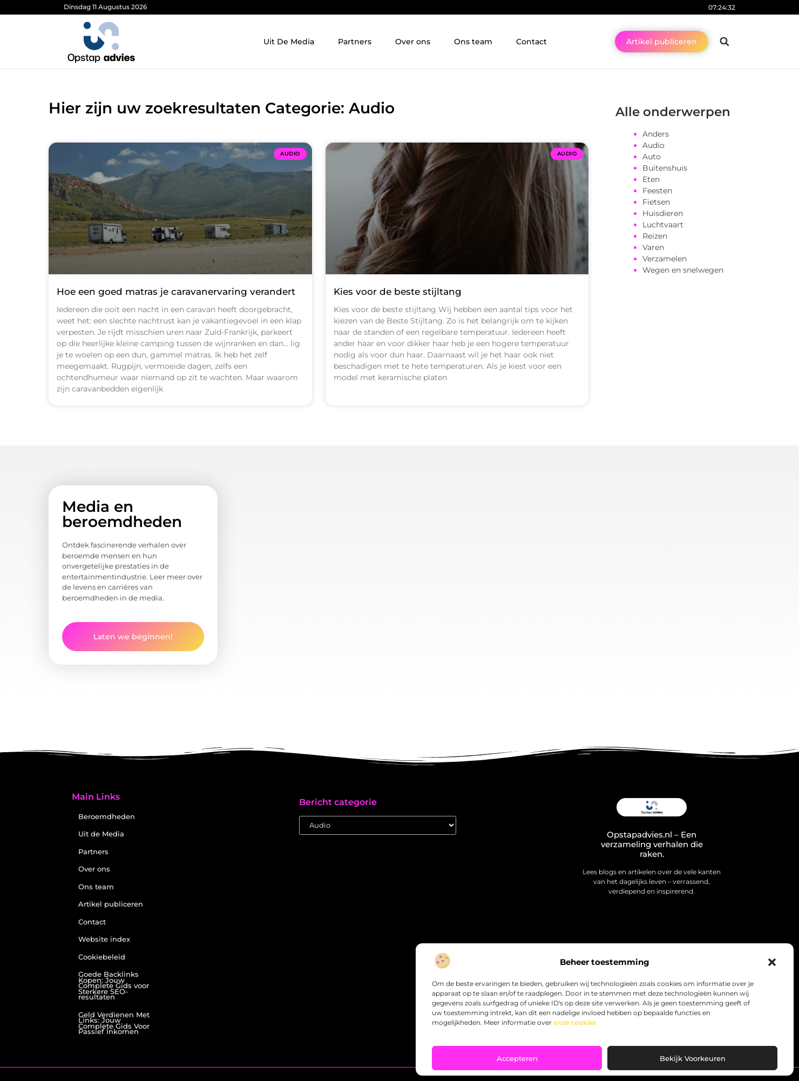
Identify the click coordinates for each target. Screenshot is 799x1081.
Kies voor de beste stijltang (398, 291)
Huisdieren (662, 213)
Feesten (657, 190)
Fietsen (656, 202)
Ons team (473, 41)
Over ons (412, 41)
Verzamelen (664, 259)
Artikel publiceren (110, 904)
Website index (104, 939)
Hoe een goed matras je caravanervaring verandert (176, 291)
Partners (354, 41)
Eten (651, 179)
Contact (531, 41)
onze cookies (574, 1022)
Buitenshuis (664, 168)
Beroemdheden (106, 817)
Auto (651, 156)
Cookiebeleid (101, 957)
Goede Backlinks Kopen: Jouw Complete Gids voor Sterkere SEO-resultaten (113, 985)
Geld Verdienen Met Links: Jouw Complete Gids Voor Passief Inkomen (114, 1023)
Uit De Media (288, 41)
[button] (772, 962)
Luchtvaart (662, 224)
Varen (653, 247)
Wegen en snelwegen (682, 270)
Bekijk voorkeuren (693, 1058)
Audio (653, 145)
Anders (655, 134)
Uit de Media (101, 834)
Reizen (654, 236)
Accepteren (517, 1058)
